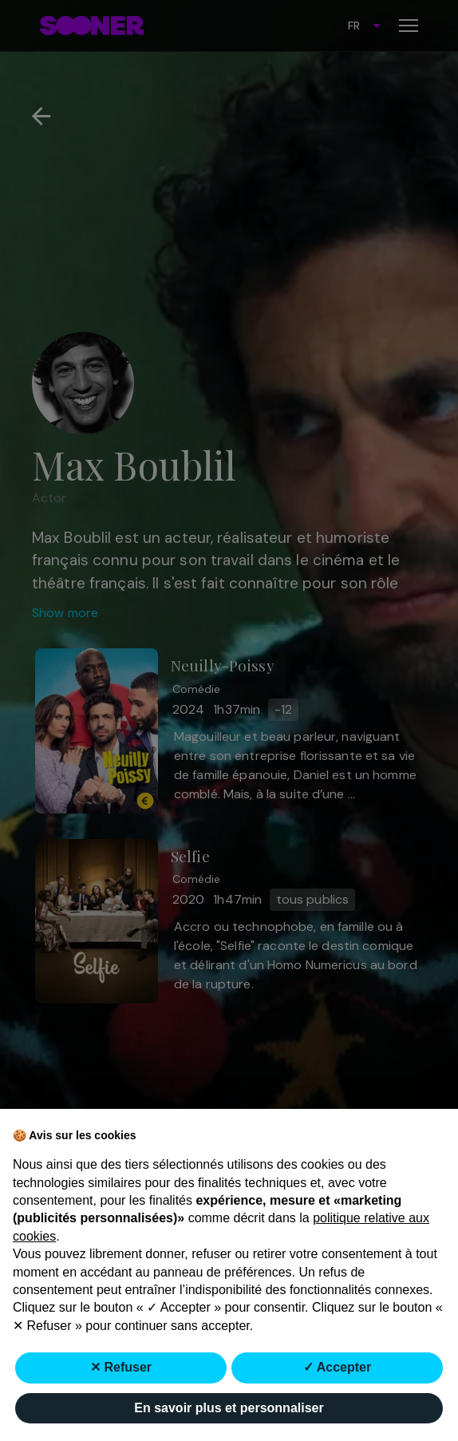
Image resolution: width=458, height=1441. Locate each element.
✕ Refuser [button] (121, 1367)
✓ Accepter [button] (337, 1367)
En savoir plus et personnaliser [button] (228, 1408)
